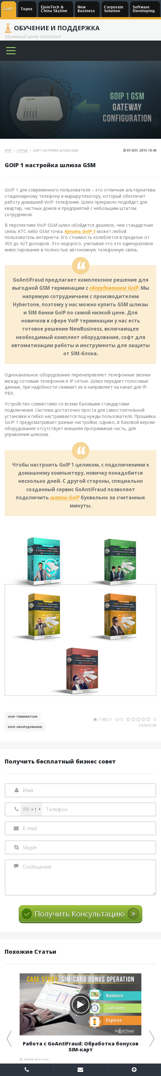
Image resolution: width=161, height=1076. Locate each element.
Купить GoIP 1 (80, 231)
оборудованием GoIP (113, 288)
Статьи (22, 150)
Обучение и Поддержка (57, 28)
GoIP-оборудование (25, 727)
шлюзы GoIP (64, 497)
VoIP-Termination (22, 717)
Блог (8, 150)
